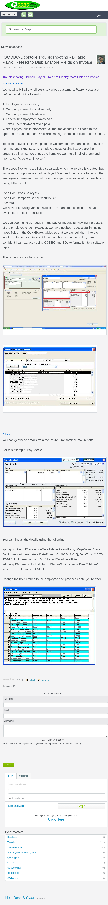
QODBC (56, 862)
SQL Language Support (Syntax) (56, 852)
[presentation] (24, 753)
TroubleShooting (56, 847)
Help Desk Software (20, 898)
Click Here (56, 819)
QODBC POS (56, 873)
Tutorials (56, 842)
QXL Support (56, 857)
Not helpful (43, 680)
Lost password (16, 805)
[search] (51, 29)
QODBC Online (56, 868)
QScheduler (56, 878)
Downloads (56, 837)
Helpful (30, 680)
